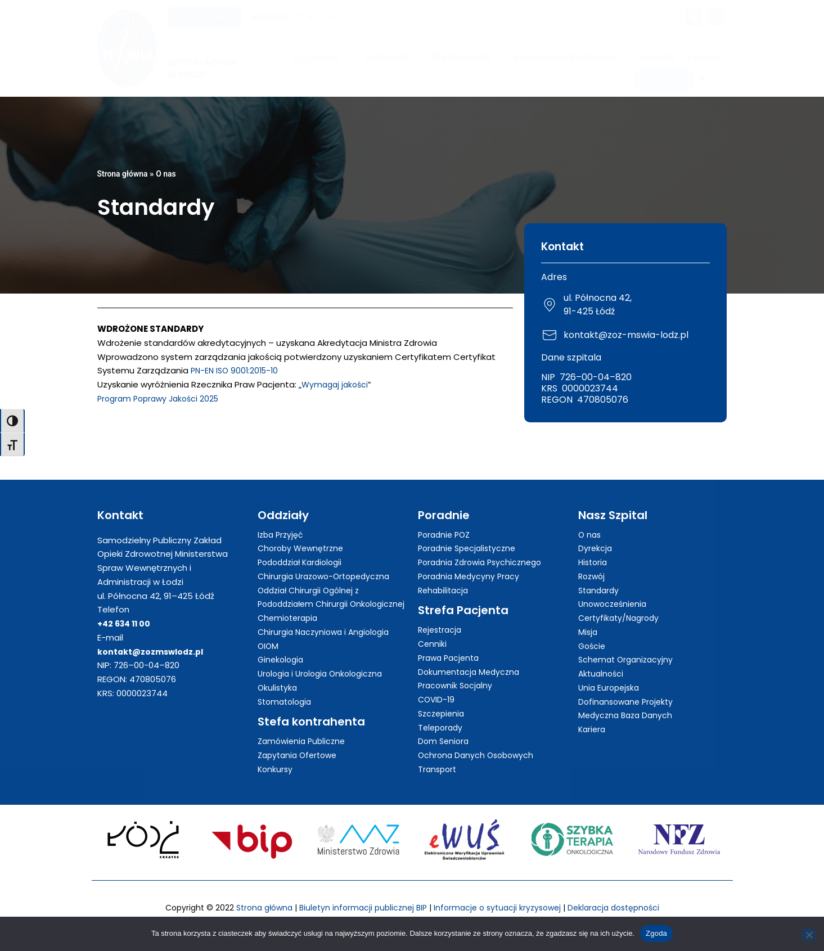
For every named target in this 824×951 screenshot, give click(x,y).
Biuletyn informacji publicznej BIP (359, 908)
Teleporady (442, 715)
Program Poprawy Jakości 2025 (162, 398)
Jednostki (391, 57)
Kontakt (656, 57)
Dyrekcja (595, 536)
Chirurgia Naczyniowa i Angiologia (327, 633)
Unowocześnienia (614, 591)
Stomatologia (287, 703)
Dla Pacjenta (466, 57)
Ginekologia (282, 661)
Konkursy (276, 771)
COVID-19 (437, 687)
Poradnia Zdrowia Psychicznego (484, 550)
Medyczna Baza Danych (627, 703)
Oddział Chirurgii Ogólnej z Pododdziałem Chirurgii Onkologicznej (312, 592)
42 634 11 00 (319, 17)
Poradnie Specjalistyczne (470, 536)
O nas (170, 174)
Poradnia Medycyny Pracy (471, 564)
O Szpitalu (323, 57)
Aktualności (602, 661)
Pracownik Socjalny (457, 673)
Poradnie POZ (446, 522)
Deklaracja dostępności (622, 908)
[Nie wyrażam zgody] (809, 934)
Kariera (704, 57)
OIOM (269, 647)
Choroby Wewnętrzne (303, 536)
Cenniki (433, 631)
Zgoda (656, 933)
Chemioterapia (290, 619)
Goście (592, 633)
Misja (588, 619)
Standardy (600, 578)
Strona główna (124, 174)
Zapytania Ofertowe (300, 757)
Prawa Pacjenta (451, 645)
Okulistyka (278, 689)
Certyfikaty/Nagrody (621, 605)
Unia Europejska (610, 675)
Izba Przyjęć (282, 522)
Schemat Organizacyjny (628, 647)
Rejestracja (441, 617)
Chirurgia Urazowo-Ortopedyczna (328, 564)
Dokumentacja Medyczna (471, 659)
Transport (438, 757)
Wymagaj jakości (336, 384)
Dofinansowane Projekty (628, 689)
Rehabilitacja (445, 578)
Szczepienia (443, 701)
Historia (594, 550)
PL (710, 80)
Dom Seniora (444, 728)
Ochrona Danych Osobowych (478, 743)
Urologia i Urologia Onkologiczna (324, 675)
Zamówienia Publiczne (570, 57)
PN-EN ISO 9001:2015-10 (237, 370)
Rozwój (592, 564)
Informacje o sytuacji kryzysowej (499, 908)
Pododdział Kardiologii (304, 550)
